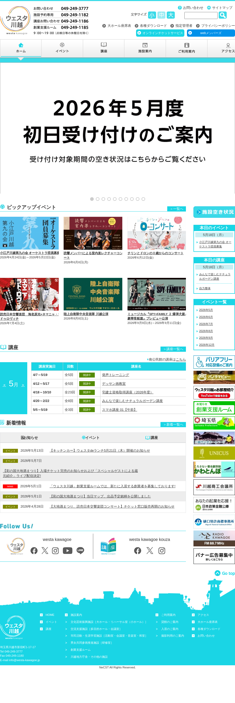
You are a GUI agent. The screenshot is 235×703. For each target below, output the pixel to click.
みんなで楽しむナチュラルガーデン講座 (132, 383)
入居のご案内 (169, 610)
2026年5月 (206, 291)
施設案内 (76, 596)
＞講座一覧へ (173, 331)
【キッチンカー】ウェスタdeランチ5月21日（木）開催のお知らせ (100, 432)
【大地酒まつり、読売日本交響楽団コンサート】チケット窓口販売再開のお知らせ (112, 488)
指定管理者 (184, 26)
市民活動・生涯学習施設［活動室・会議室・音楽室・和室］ (109, 617)
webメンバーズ (210, 33)
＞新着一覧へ (173, 406)
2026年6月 (206, 299)
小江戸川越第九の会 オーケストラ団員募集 (30, 235)
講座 (154, 420)
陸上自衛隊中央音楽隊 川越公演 (86, 296)
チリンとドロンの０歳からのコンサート (155, 235)
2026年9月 (206, 320)
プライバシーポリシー (218, 26)
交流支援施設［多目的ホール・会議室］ (96, 610)
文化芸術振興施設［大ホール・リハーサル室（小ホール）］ (109, 603)
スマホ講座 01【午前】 (119, 392)
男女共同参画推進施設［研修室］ (92, 624)
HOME (50, 596)
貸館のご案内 (169, 603)
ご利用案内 (168, 596)
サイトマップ (222, 8)
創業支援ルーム (81, 631)
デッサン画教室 (114, 366)
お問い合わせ (193, 8)
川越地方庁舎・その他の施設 (89, 638)
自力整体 (205, 270)
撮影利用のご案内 (172, 617)
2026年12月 (206, 326)
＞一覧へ (176, 191)
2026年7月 (206, 306)
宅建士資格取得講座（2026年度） (127, 374)
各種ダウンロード (153, 26)
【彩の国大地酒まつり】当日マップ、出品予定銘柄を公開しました (100, 478)
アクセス (203, 596)
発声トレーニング (115, 357)
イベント (92, 420)
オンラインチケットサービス (163, 33)
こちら (181, 341)
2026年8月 (206, 313)
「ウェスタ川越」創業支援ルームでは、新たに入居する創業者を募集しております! (113, 468)
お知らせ (30, 420)
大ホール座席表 (119, 26)
